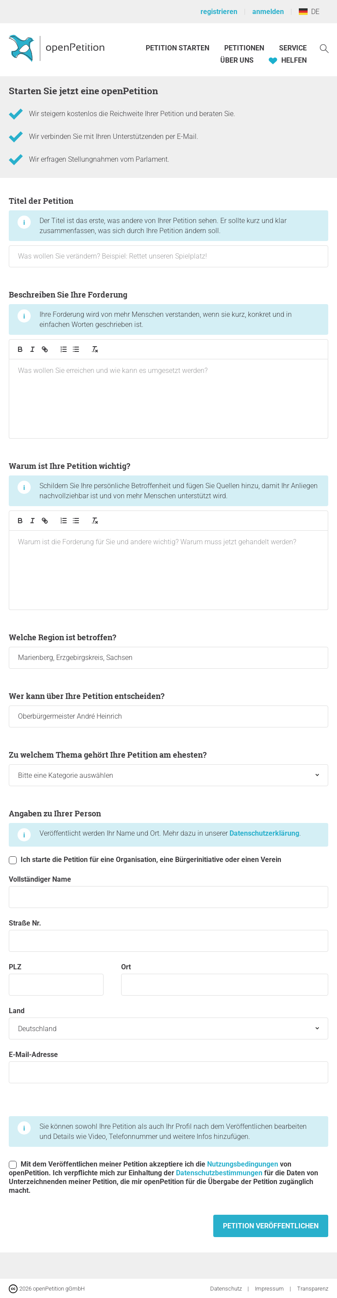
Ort (224, 979)
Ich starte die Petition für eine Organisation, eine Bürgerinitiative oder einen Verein (145, 859)
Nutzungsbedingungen (242, 1164)
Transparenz (312, 1288)
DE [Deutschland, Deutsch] (309, 11)
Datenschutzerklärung (264, 833)
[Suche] (324, 48)
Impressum (270, 1288)
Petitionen (245, 48)
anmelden (268, 11)
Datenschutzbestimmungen (219, 1173)
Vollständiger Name (168, 891)
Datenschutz (226, 1288)
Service (293, 48)
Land (168, 1023)
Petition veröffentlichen (271, 1226)
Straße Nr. (168, 935)
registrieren (219, 11)
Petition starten (177, 48)
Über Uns (237, 60)
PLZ (56, 979)
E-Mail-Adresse (168, 1066)
